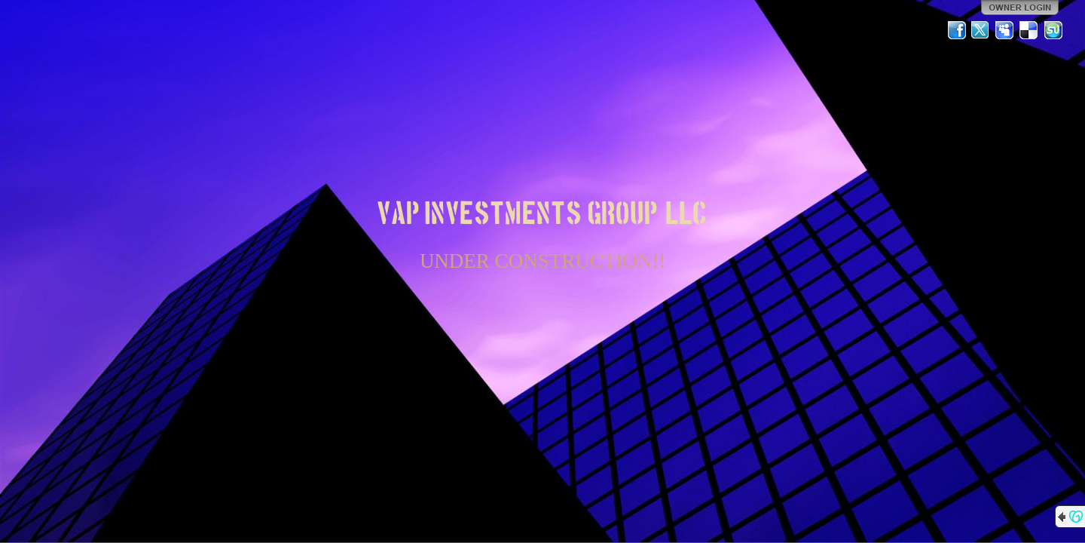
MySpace (1005, 30)
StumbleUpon (1053, 30)
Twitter (981, 30)
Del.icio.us (1029, 30)
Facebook (956, 30)
